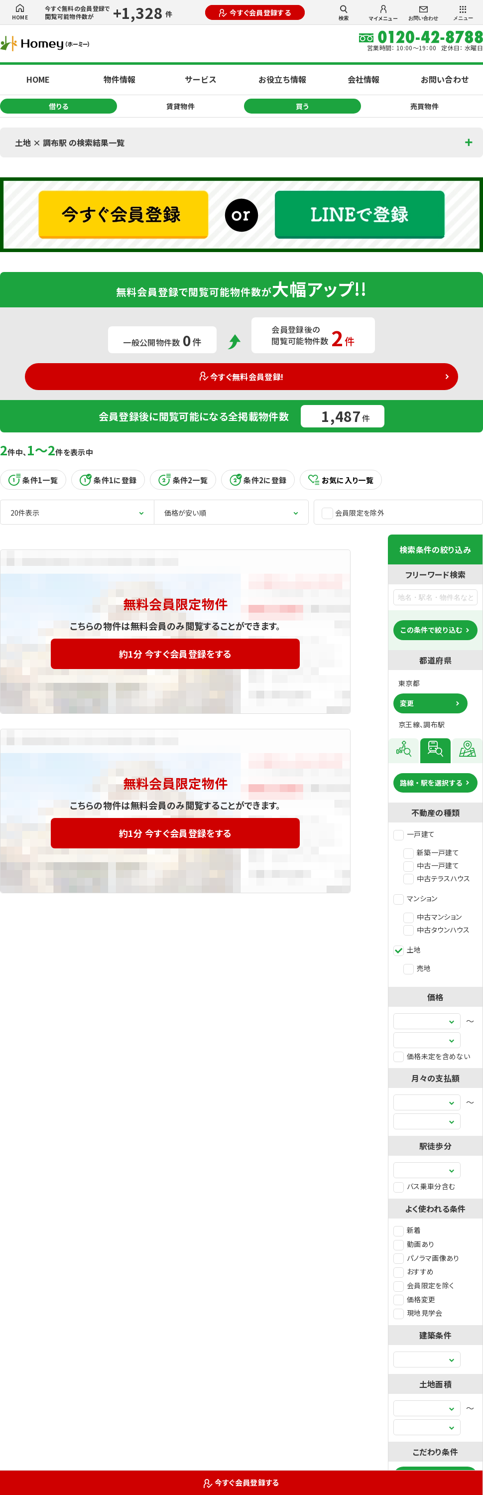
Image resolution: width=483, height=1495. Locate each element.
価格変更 (414, 1299)
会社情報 (363, 79)
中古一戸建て (431, 865)
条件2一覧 (183, 480)
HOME (20, 12)
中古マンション (432, 917)
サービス (201, 79)
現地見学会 (418, 1313)
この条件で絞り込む (431, 630)
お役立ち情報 (282, 79)
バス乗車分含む (424, 1186)
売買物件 (424, 106)
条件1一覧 (33, 480)
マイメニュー (383, 13)
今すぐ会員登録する (255, 12)
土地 (407, 949)
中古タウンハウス (436, 930)
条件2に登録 (258, 480)
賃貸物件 (180, 106)
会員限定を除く (423, 1285)
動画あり (413, 1244)
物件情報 (119, 79)
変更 (407, 703)
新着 (407, 1230)
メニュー (463, 13)
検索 (343, 13)
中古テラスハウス (437, 878)
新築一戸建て (431, 852)
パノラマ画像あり (426, 1258)
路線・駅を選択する (431, 783)
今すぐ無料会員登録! (242, 377)
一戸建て (414, 834)
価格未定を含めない (431, 1056)
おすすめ (413, 1271)
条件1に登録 (108, 480)
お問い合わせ (423, 13)
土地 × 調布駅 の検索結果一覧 (69, 142)
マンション (415, 898)
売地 (417, 968)
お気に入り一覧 (340, 480)
